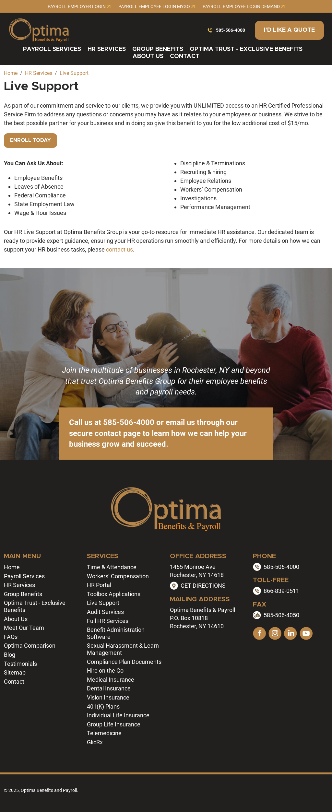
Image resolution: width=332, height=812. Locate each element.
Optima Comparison (29, 645)
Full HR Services (107, 621)
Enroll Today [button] (30, 140)
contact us (119, 249)
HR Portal (99, 585)
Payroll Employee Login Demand (244, 6)
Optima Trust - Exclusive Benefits (246, 49)
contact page (118, 433)
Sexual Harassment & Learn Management (123, 649)
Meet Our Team (24, 627)
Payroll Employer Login (79, 6)
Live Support (103, 602)
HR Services (107, 49)
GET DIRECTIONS (203, 585)
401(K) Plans (103, 706)
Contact (184, 56)
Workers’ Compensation (118, 576)
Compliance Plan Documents (124, 661)
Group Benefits (157, 49)
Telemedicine (104, 733)
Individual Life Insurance (118, 715)
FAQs (11, 636)
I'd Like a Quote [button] (289, 30)
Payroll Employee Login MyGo (156, 6)
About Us (148, 56)
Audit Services (105, 611)
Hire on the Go (105, 670)
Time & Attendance (111, 567)
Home (12, 567)
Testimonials (20, 663)
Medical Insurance (110, 679)
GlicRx (95, 742)
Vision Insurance (108, 697)
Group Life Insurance (113, 724)
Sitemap (15, 672)
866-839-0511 (281, 590)
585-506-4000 (230, 30)
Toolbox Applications (113, 594)
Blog (9, 654)
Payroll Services (52, 49)
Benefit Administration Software (116, 633)
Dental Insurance (109, 688)
